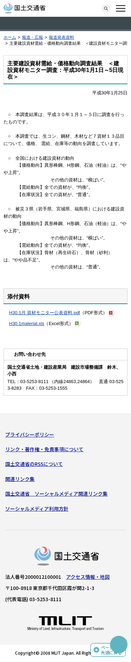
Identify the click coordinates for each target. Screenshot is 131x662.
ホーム (9, 37)
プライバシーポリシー (29, 434)
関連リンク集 (20, 478)
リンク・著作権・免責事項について (44, 449)
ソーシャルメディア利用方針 (36, 508)
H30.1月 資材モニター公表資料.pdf (44, 312)
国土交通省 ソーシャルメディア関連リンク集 (56, 493)
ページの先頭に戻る (111, 650)
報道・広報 (32, 37)
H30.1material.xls (26, 323)
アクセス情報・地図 (88, 576)
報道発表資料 (61, 37)
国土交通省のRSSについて (34, 463)
